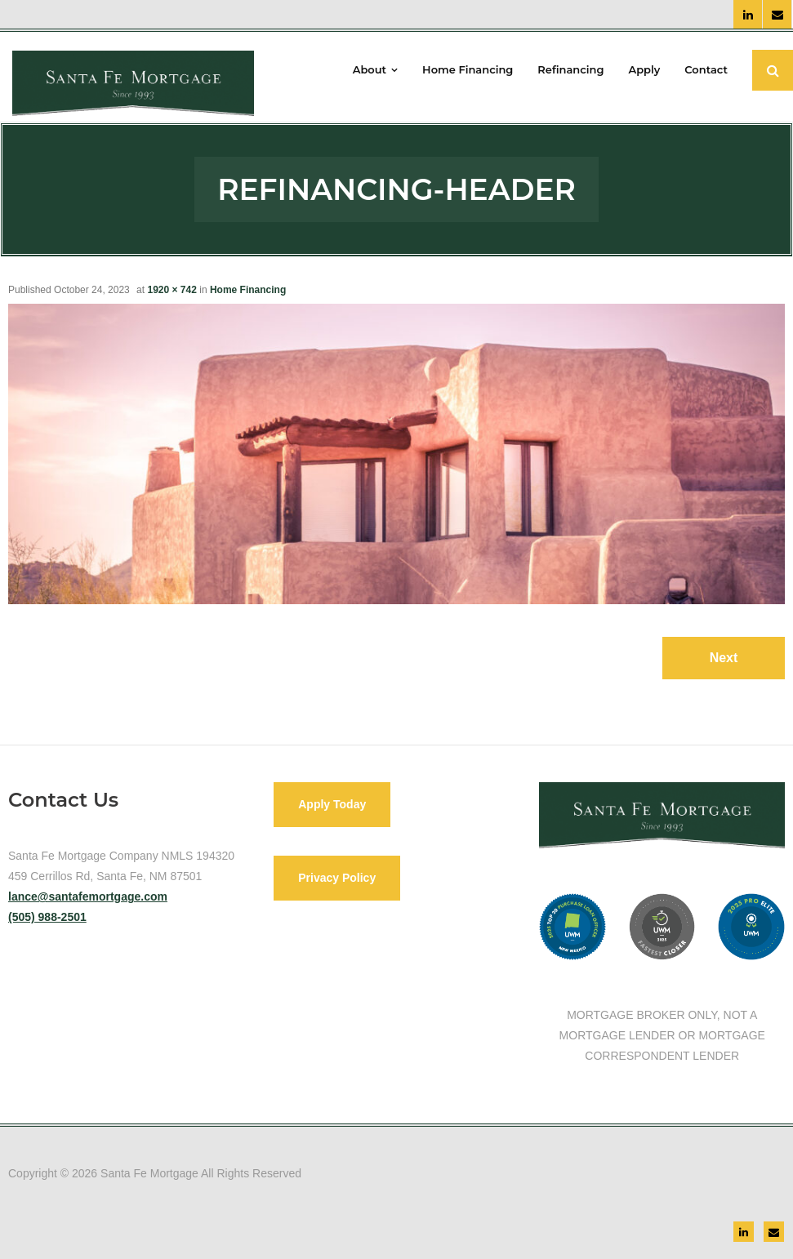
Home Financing (248, 290)
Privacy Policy (337, 877)
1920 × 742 (171, 290)
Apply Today (332, 804)
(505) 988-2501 (47, 916)
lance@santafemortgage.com (87, 896)
